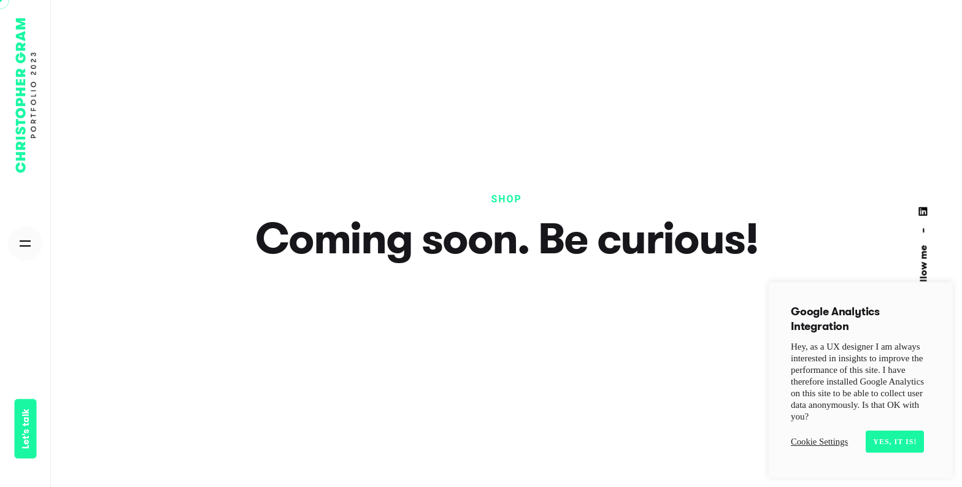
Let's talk (25, 429)
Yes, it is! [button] (895, 441)
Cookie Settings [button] (819, 442)
